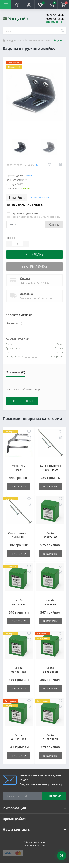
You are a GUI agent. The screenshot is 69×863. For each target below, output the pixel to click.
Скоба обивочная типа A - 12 (18, 739)
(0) (37, 164)
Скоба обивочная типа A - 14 (50, 739)
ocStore (41, 842)
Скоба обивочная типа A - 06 (18, 671)
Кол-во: (11, 237)
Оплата (25, 278)
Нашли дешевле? (40, 197)
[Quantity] (17, 244)
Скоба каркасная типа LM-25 (50, 537)
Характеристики (19, 315)
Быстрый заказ (35, 266)
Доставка (26, 294)
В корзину (35, 254)
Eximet (29, 175)
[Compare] (60, 164)
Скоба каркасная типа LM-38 (18, 604)
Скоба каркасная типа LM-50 (50, 604)
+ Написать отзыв (22, 401)
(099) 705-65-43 (55, 18)
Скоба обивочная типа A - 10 (50, 671)
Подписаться (54, 795)
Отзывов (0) (14, 323)
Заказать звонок (54, 21)
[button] (28, 4)
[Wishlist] (49, 164)
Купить (54, 224)
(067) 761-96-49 (55, 15)
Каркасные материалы (37, 40)
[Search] (62, 30)
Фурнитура (15, 40)
